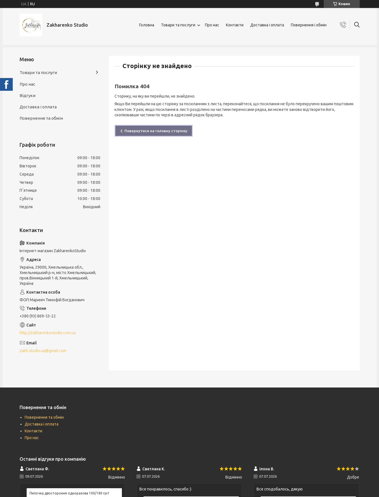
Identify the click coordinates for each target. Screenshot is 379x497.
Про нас (212, 25)
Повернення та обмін (41, 118)
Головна (146, 25)
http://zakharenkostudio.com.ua (48, 332)
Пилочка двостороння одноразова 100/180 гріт (69, 493)
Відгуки (27, 95)
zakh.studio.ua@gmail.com (43, 350)
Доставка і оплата (267, 25)
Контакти (235, 25)
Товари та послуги (178, 25)
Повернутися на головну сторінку (155, 131)
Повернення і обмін (309, 25)
